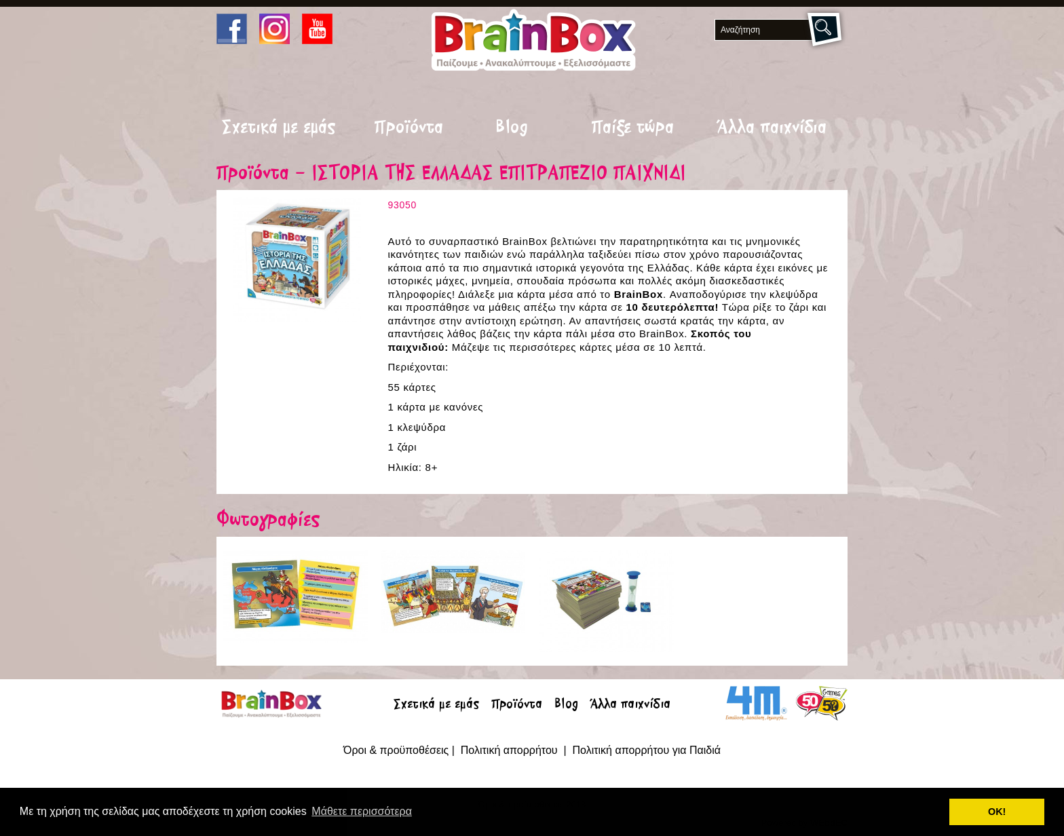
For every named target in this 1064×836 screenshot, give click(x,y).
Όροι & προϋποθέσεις (396, 750)
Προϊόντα (409, 128)
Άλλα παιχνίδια (771, 128)
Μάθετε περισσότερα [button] (361, 811)
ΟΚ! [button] (997, 811)
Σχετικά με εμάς (278, 128)
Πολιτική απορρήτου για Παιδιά (646, 750)
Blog (511, 128)
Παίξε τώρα (633, 128)
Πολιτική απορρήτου (510, 750)
